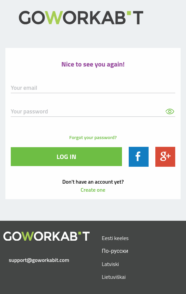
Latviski (110, 264)
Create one (93, 190)
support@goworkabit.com (39, 260)
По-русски (115, 251)
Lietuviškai (114, 277)
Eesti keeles (115, 238)
